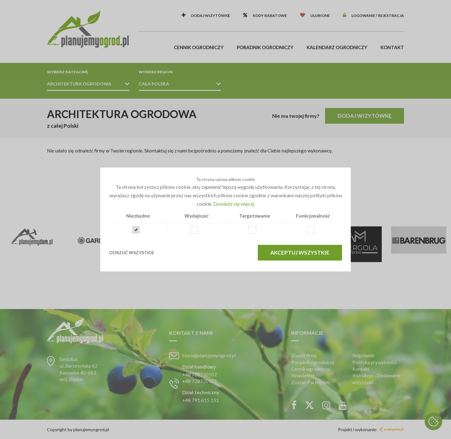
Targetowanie (254, 216)
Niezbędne (138, 216)
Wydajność (196, 216)
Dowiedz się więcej (233, 204)
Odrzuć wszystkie (131, 252)
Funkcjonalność (313, 216)
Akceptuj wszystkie (299, 252)
